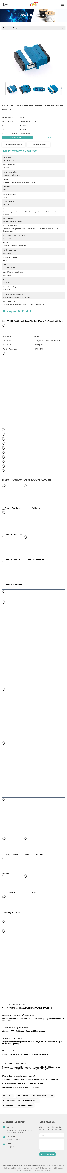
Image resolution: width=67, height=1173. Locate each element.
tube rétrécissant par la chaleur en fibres (35, 1096)
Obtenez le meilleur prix (17, 137)
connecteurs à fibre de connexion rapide (20, 1101)
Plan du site (41, 1165)
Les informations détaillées (13, 144)
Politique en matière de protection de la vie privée (19, 1165)
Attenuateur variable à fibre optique (18, 1105)
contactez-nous (47, 1154)
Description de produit (39, 144)
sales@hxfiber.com (13, 1147)
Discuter (49, 137)
